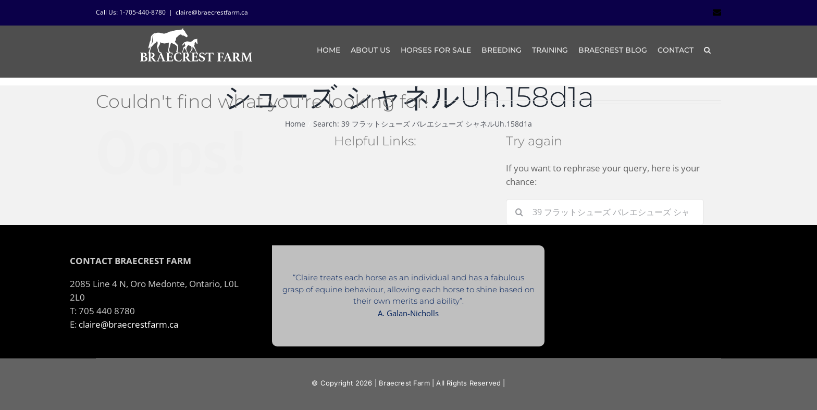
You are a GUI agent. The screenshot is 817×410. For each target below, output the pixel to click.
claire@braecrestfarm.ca (212, 12)
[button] (707, 50)
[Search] (519, 212)
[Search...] (605, 212)
